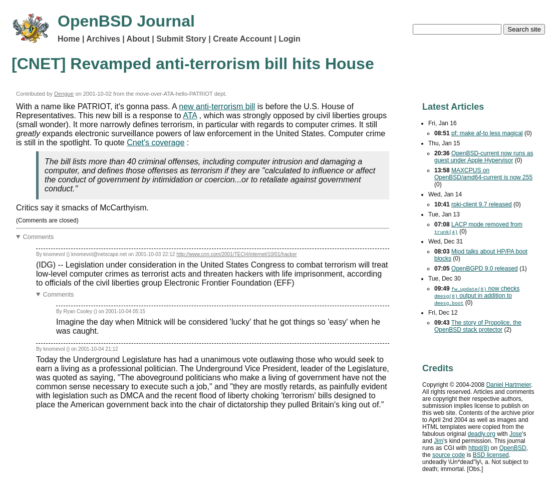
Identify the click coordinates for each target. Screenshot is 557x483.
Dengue (64, 94)
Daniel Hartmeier (508, 384)
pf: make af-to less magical (487, 133)
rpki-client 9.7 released (481, 204)
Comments (38, 236)
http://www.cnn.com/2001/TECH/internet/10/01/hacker (236, 254)
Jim (438, 440)
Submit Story (181, 39)
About (138, 39)
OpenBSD (512, 447)
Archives (103, 39)
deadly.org (481, 433)
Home (69, 39)
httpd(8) (478, 447)
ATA (190, 115)
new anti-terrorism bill (217, 106)
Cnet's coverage (155, 142)
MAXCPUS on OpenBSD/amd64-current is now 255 (483, 174)
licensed (491, 454)
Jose (515, 433)
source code (448, 454)
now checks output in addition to (476, 295)
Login (289, 39)
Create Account (242, 39)
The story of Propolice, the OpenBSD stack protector (477, 326)
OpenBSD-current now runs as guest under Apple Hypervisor (483, 157)
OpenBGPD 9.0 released (484, 268)
